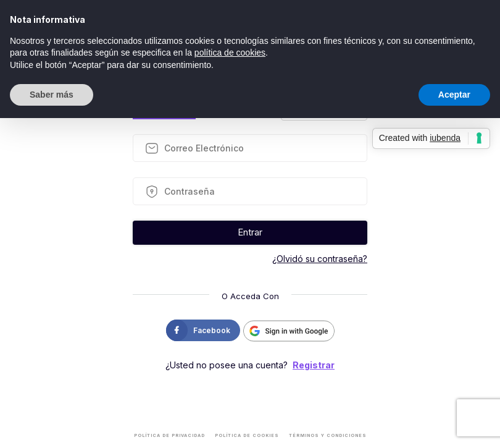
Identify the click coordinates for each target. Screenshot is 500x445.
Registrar (314, 365)
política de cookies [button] (229, 52)
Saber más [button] (51, 95)
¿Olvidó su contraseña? (319, 258)
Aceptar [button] (454, 95)
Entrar (250, 232)
